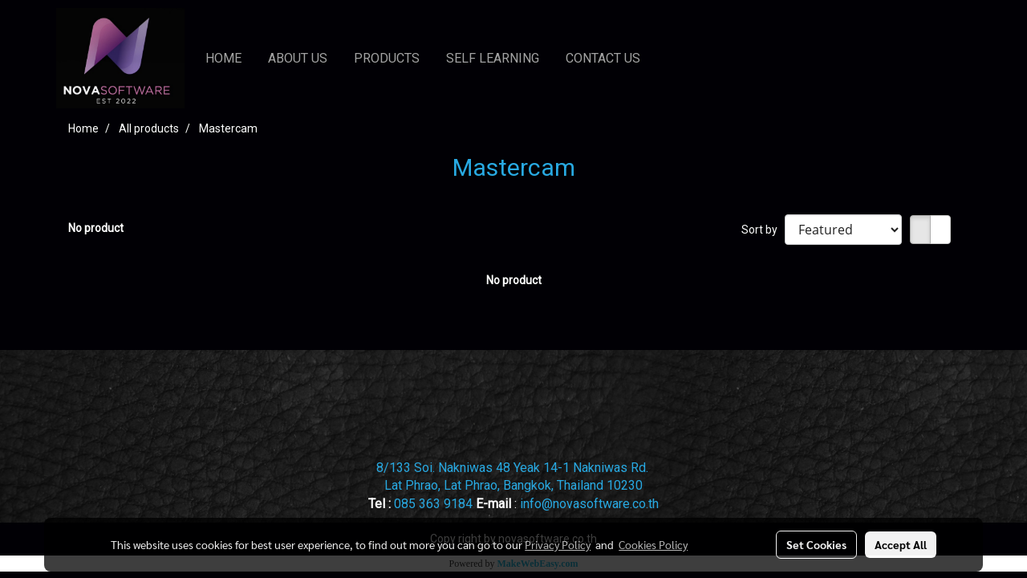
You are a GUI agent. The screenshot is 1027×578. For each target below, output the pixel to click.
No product (96, 228)
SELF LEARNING (492, 58)
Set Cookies (816, 544)
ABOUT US (297, 58)
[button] (668, 58)
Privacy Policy (558, 544)
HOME (223, 58)
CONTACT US (603, 58)
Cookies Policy (653, 544)
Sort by (763, 229)
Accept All (901, 544)
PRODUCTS (387, 58)
